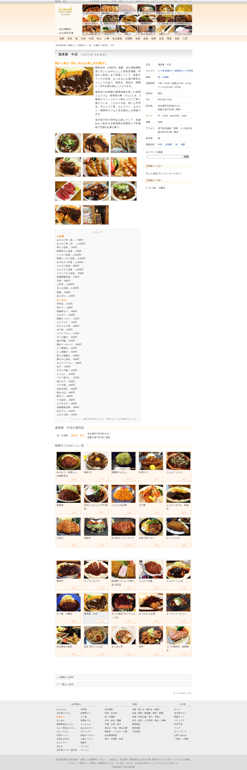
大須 (83, 38)
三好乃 (60, 538)
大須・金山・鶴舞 (113, 720)
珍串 (141, 646)
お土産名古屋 (66, 32)
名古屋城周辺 (111, 735)
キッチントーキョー (176, 613)
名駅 (62, 38)
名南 (145, 38)
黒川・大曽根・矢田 (114, 739)
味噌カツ (72, 45)
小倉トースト (87, 739)
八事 (106, 38)
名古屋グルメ (180, 713)
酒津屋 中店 (90, 613)
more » (75, 479)
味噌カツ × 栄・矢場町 (89, 45)
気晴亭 (87, 538)
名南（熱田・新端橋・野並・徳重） (148, 713)
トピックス (179, 720)
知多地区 (136, 728)
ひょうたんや (173, 538)
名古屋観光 (65, 29)
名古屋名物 (60, 45)
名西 (153, 38)
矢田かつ (143, 472)
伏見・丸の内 (111, 713)
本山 (99, 38)
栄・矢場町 (163, 77)
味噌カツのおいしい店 (69, 445)
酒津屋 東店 (77, 435)
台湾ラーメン (63, 735)
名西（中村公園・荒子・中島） (146, 717)
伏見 (69, 38)
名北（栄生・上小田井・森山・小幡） (149, 720)
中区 (160, 144)
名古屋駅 (109, 709)
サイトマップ (180, 731)
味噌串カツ (180, 70)
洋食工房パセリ (147, 538)
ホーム (177, 709)
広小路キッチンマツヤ (122, 538)
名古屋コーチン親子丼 (67, 750)
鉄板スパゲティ (88, 735)
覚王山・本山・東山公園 (116, 728)
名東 (137, 38)
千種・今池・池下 (113, 724)
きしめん (61, 720)
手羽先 (189, 70)
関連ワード (179, 717)
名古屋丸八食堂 (64, 646)
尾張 (169, 38)
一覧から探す (67, 684)
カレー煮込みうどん (66, 728)
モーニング (86, 731)
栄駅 (183, 144)
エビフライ (62, 742)
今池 (91, 38)
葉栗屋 (60, 505)
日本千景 (178, 724)
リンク (177, 728)
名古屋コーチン (64, 713)
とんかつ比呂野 (119, 505)
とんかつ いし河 (174, 581)
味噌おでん (86, 720)
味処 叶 (87, 472)
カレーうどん (63, 731)
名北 (161, 38)
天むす (60, 746)
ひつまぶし (62, 709)
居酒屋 (168, 144)
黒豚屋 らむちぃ (119, 472)
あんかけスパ (87, 728)
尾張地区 (136, 724)
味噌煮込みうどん (65, 724)
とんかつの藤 (145, 581)
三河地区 (136, 731)
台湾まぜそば (63, 739)
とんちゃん (86, 724)
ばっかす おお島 (147, 613)
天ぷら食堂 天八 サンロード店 (162, 173)
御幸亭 (60, 581)
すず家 (142, 505)
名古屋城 (117, 38)
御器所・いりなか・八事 (116, 731)
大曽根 (128, 38)
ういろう (85, 746)
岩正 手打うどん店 (93, 646)
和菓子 (84, 742)
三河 (185, 38)
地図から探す (67, 677)
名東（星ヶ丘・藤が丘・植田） (146, 709)
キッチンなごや (92, 581)
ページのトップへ (184, 693)
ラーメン (85, 750)
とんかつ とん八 (174, 472)
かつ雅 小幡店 (157, 187)
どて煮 (161, 70)
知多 (177, 38)
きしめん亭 (117, 646)
